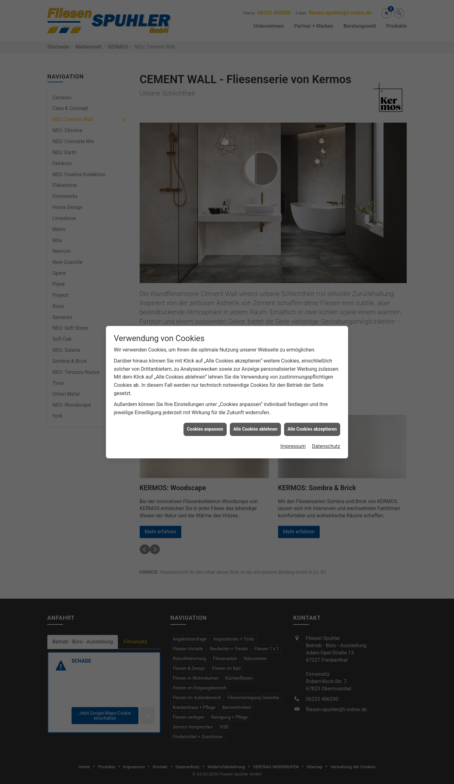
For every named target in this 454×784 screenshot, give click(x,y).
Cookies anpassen (205, 408)
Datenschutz (326, 425)
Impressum (293, 425)
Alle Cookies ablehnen (255, 408)
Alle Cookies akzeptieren (312, 408)
